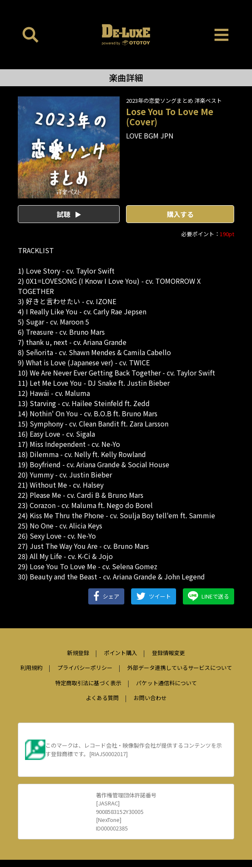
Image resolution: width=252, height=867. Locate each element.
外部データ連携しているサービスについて (179, 668)
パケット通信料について (166, 683)
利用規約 (31, 668)
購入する (180, 214)
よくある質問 (102, 698)
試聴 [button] (69, 214)
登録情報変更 (168, 653)
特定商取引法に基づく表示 (88, 683)
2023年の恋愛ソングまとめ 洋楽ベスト (174, 100)
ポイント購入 (120, 653)
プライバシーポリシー (84, 668)
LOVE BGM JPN (150, 135)
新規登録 (78, 653)
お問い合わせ (150, 698)
